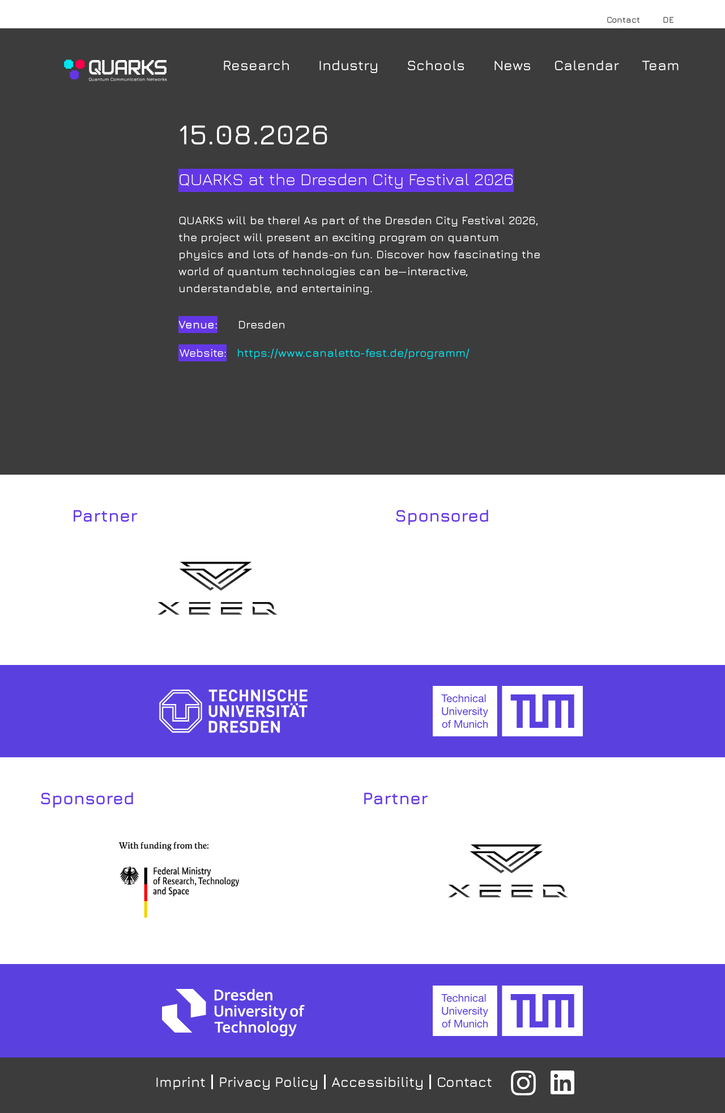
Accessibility (377, 1081)
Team (661, 65)
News (512, 65)
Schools (439, 65)
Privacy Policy (268, 1081)
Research (259, 65)
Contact (623, 19)
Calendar (586, 65)
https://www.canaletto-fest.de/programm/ (353, 352)
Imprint (180, 1081)
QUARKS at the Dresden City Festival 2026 (346, 179)
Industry (351, 65)
